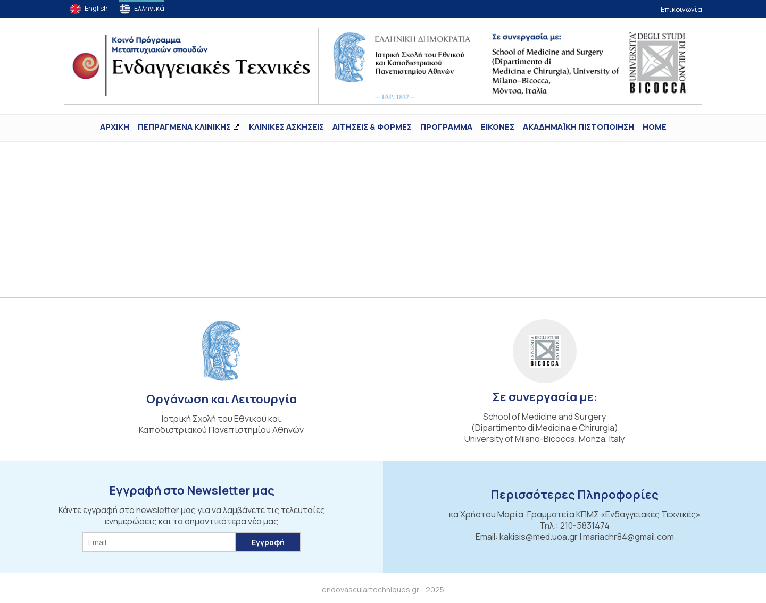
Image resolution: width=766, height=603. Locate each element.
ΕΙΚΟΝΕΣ (497, 126)
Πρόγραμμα (446, 126)
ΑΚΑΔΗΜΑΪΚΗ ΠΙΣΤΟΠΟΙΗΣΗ (578, 126)
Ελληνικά (149, 8)
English (96, 8)
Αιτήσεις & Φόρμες (372, 126)
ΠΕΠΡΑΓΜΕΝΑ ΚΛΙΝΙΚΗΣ (184, 126)
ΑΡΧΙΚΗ (114, 126)
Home (655, 126)
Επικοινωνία (681, 9)
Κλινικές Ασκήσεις (286, 126)
